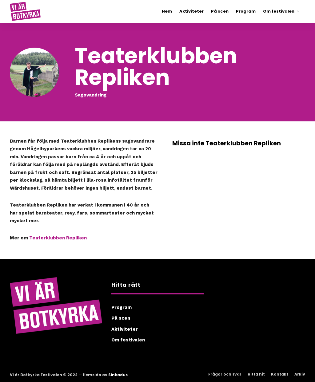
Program (121, 307)
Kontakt (279, 374)
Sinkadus (118, 374)
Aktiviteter (124, 329)
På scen (120, 318)
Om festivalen (128, 340)
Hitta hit (256, 374)
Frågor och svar (224, 374)
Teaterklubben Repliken (58, 238)
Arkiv (299, 374)
